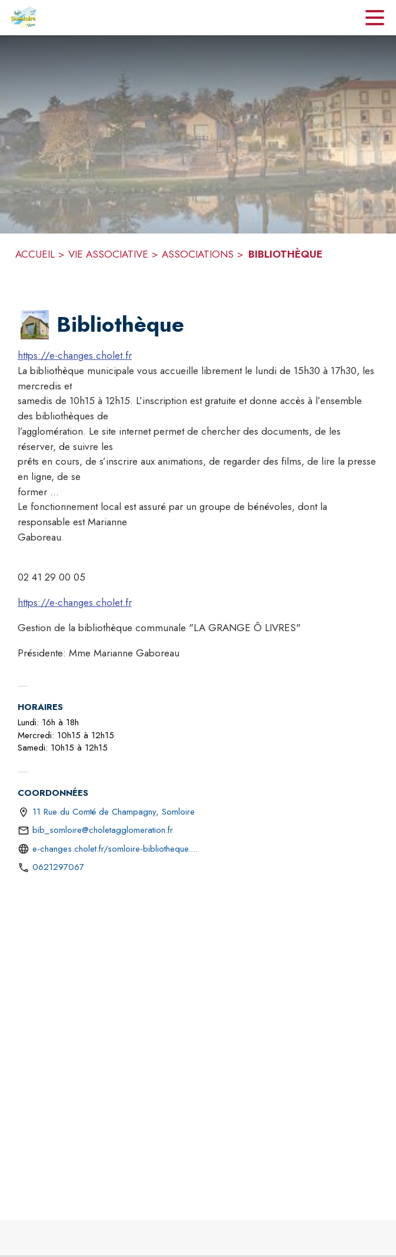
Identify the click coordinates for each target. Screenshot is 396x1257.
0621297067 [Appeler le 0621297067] (58, 867)
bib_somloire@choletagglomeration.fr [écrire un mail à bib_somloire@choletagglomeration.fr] (102, 829)
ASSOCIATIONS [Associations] (198, 254)
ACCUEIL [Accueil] (35, 254)
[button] (35, 324)
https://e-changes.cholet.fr (75, 355)
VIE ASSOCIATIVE (108, 254)
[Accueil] (24, 17)
